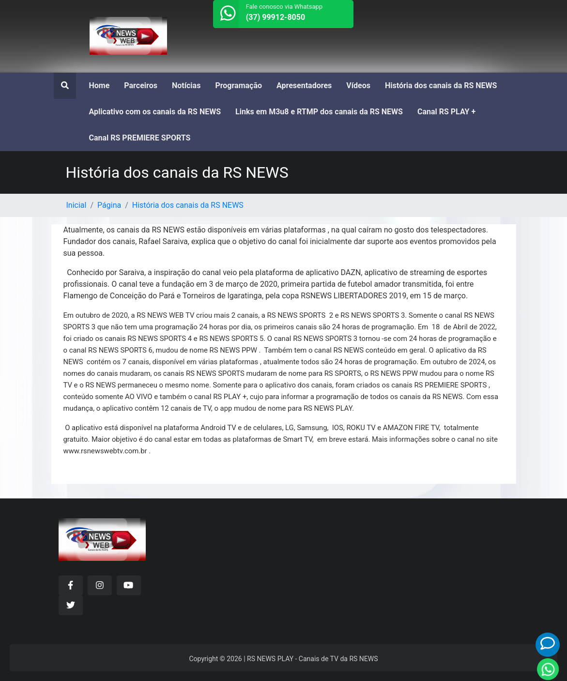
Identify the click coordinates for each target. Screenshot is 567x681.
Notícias (186, 85)
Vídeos (358, 85)
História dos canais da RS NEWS (441, 85)
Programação (238, 85)
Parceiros (140, 85)
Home (99, 85)
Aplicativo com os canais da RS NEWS (155, 111)
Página (109, 205)
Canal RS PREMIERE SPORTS (140, 137)
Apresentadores (304, 85)
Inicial (76, 205)
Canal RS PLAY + (446, 111)
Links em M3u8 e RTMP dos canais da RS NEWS (319, 111)
